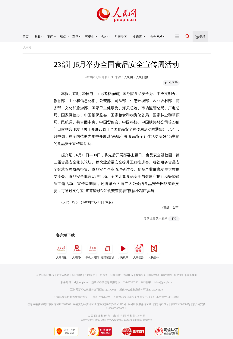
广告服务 (102, 275)
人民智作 (153, 250)
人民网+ (76, 250)
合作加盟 (115, 275)
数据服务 (141, 275)
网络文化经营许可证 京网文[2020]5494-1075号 (99, 304)
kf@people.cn (81, 282)
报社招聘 (77, 275)
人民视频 (123, 250)
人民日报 (61, 250)
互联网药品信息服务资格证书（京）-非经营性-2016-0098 (146, 297)
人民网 (27, 47)
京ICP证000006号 (180, 304)
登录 (202, 36)
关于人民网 (63, 275)
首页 (26, 36)
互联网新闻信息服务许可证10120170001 (93, 289)
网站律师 (166, 275)
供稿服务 (128, 275)
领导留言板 (107, 250)
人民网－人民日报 (136, 77)
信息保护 (179, 275)
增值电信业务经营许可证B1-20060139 (141, 289)
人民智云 (138, 250)
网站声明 (153, 275)
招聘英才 (90, 275)
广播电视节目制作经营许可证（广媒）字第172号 (82, 297)
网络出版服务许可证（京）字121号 (148, 304)
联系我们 (192, 275)
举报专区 (121, 36)
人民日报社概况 (45, 275)
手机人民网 (92, 250)
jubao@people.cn (163, 282)
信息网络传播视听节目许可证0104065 (49, 304)
